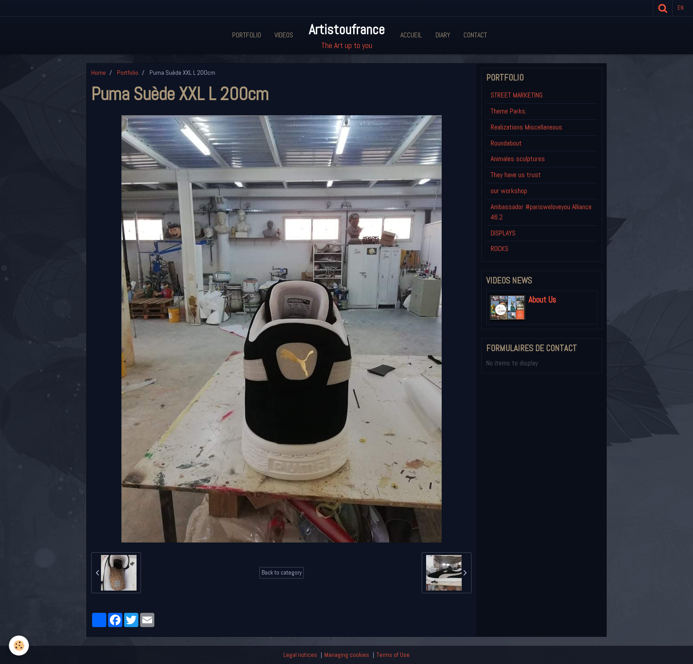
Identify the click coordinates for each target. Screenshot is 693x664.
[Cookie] (19, 646)
